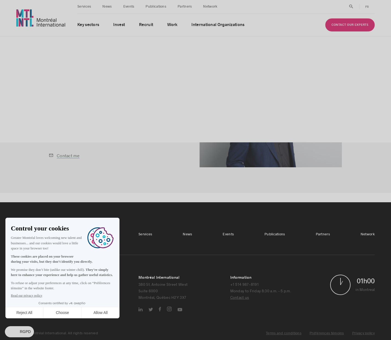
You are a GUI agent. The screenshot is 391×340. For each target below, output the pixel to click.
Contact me (68, 155)
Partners (185, 6)
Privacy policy (363, 333)
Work (172, 25)
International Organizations (217, 25)
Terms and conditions (283, 333)
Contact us (239, 297)
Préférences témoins (327, 333)
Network (210, 6)
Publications (156, 6)
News (107, 6)
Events (128, 6)
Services (84, 6)
